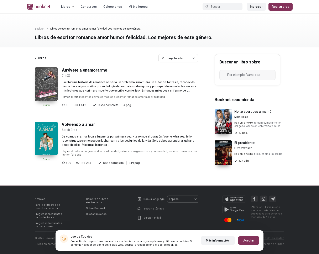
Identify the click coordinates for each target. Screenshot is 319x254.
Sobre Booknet (95, 208)
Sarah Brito (69, 129)
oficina (266, 153)
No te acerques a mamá (252, 112)
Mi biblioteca (138, 7)
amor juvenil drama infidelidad (100, 151)
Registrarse (280, 7)
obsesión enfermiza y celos (263, 126)
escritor (86, 96)
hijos (257, 153)
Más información (218, 240)
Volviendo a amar (78, 124)
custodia (276, 153)
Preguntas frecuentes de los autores (48, 225)
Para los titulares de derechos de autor (47, 206)
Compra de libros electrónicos (97, 200)
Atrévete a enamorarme (84, 70)
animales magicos (103, 96)
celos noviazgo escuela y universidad (143, 151)
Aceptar (248, 240)
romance (259, 122)
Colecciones (112, 7)
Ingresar (256, 7)
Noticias (40, 199)
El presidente (244, 143)
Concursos (89, 7)
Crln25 (66, 75)
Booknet (39, 28)
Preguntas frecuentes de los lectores (48, 215)
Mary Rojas (241, 116)
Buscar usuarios (96, 214)
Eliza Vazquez (243, 148)
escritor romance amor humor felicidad (140, 96)
